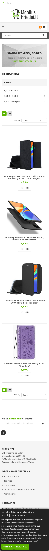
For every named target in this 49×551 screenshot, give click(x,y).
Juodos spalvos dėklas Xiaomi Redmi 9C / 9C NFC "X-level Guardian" (24, 238)
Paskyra (8, 3)
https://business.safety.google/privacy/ (19, 541)
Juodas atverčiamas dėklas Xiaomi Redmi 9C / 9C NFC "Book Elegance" (24, 301)
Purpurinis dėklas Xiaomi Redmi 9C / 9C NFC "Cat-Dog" (24, 364)
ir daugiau (24, 101)
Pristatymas (9, 485)
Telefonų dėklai (25, 58)
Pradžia (11, 58)
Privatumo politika (12, 476)
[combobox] (24, 35)
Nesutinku (21, 546)
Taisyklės (8, 481)
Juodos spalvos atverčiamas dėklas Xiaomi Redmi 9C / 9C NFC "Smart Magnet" (24, 177)
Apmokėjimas (10, 494)
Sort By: (17, 120)
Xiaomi (38, 58)
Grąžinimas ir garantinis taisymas (19, 489)
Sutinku (7, 546)
